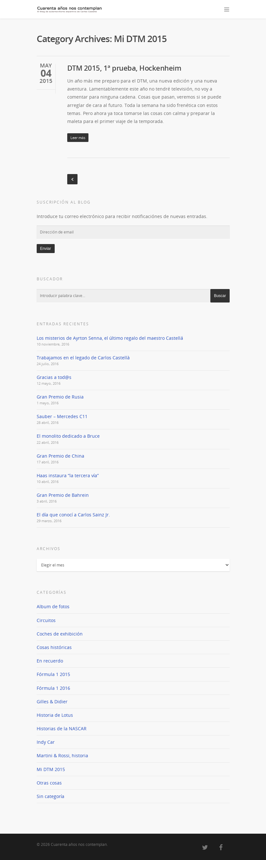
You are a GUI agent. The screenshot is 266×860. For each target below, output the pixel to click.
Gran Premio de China (60, 456)
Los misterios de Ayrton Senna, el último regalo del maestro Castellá (110, 338)
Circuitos (46, 620)
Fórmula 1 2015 (53, 674)
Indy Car (46, 742)
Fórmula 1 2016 (53, 688)
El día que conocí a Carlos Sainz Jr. (73, 515)
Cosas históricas (54, 647)
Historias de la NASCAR (62, 728)
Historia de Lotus (55, 715)
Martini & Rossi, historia (62, 755)
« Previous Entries (72, 179)
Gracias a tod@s (54, 377)
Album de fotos (53, 606)
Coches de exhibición (60, 634)
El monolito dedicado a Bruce (68, 436)
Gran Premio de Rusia (60, 397)
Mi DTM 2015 (51, 769)
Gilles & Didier (52, 701)
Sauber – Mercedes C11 (62, 416)
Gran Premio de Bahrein (63, 495)
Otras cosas (49, 783)
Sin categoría (50, 796)
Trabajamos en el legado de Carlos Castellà (83, 358)
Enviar (45, 248)
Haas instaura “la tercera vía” (68, 475)
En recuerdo (50, 661)
